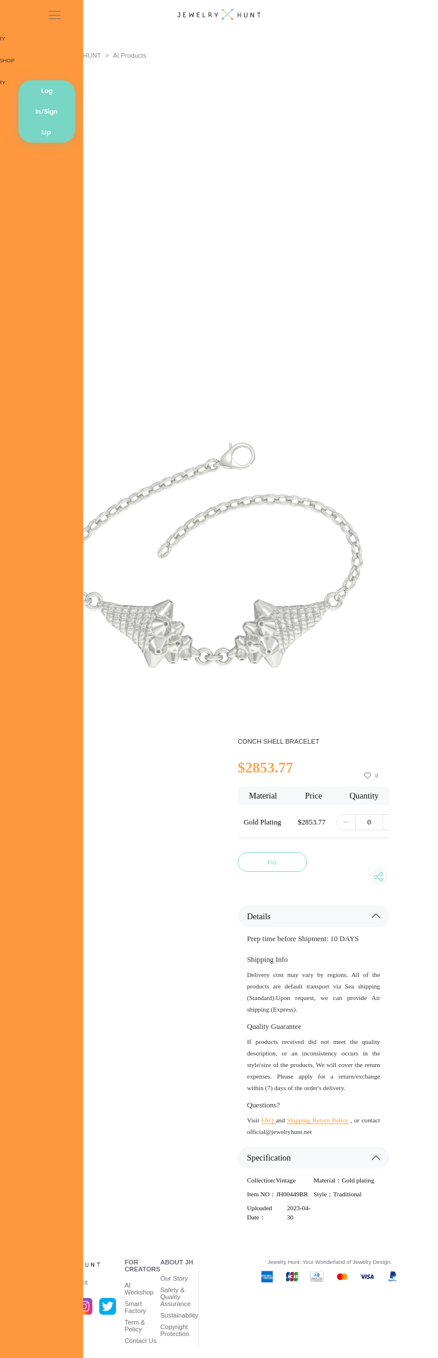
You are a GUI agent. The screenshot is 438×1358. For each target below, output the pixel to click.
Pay (273, 862)
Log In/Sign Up (46, 111)
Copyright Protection (174, 1330)
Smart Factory (135, 1307)
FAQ (268, 1120)
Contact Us (140, 1340)
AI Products (130, 55)
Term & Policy (135, 1326)
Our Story (174, 1278)
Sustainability (179, 1315)
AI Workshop (139, 1289)
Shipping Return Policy (317, 1120)
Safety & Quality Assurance (175, 1296)
